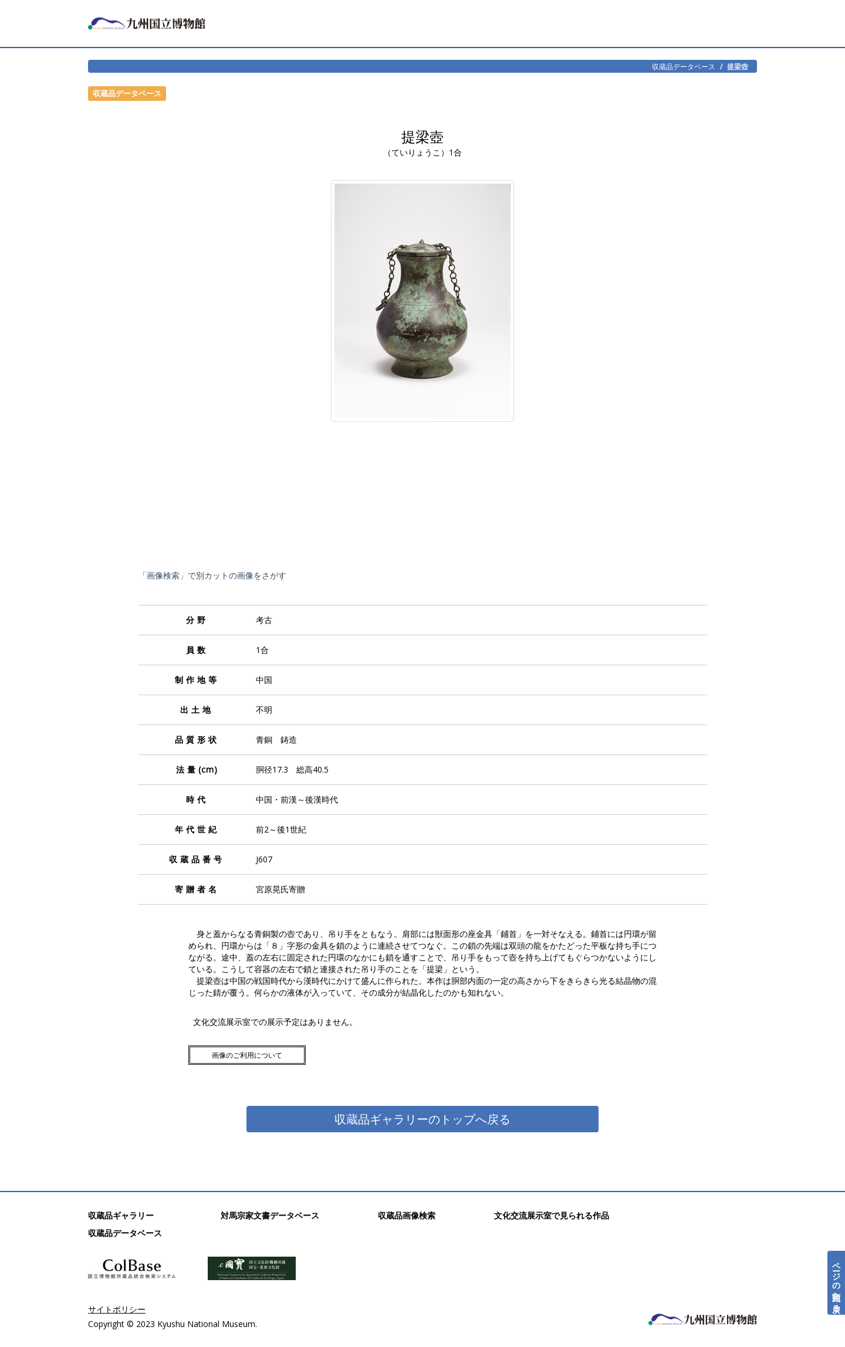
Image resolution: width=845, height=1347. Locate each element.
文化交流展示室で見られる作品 (551, 1215)
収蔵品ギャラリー (121, 1215)
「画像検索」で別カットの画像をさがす (212, 575)
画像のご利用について (247, 1055)
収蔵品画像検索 (406, 1215)
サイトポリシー (117, 1309)
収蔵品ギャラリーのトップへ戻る (422, 1119)
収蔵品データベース (683, 66)
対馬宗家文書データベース (270, 1215)
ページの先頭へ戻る (836, 1283)
